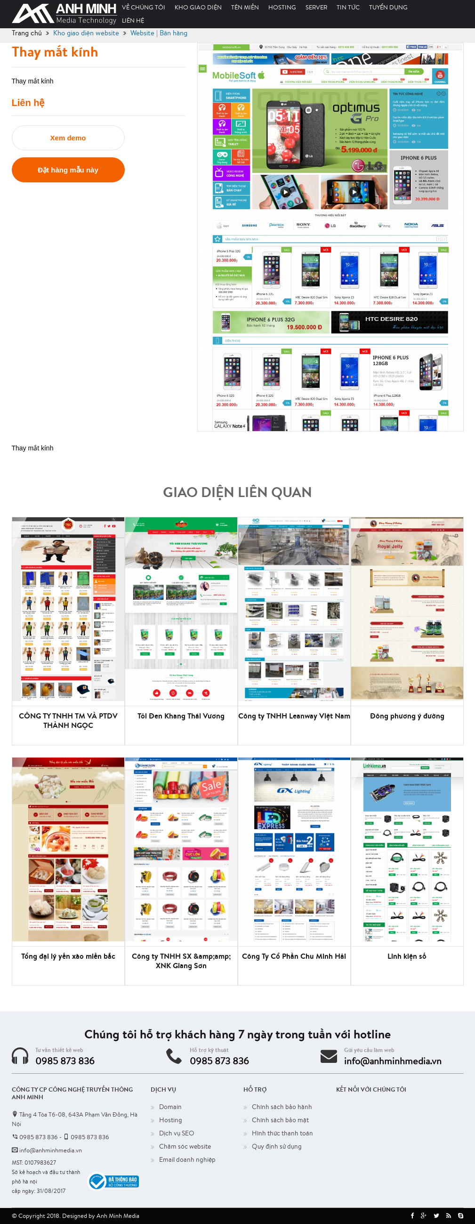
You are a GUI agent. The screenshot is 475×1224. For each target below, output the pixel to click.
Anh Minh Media (118, 1216)
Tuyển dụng (388, 7)
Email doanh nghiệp (187, 1159)
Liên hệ (133, 20)
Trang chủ (27, 32)
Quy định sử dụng (277, 1146)
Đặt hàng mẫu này (68, 170)
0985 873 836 (65, 1060)
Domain (170, 1106)
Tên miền (245, 7)
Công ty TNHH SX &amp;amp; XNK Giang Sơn (181, 961)
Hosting (282, 7)
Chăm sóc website (185, 1146)
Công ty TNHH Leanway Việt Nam (294, 715)
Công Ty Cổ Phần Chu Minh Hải (294, 956)
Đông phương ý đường (407, 715)
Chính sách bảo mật (280, 1120)
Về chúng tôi (143, 7)
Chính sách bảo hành (282, 1106)
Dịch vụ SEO (176, 1133)
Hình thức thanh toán (282, 1133)
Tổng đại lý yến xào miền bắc (68, 956)
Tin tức (348, 7)
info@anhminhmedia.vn (393, 1060)
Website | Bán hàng (158, 32)
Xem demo (68, 138)
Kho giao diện (198, 7)
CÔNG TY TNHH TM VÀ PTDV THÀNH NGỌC (68, 720)
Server (316, 7)
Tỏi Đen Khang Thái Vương (181, 715)
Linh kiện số (407, 956)
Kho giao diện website (86, 32)
